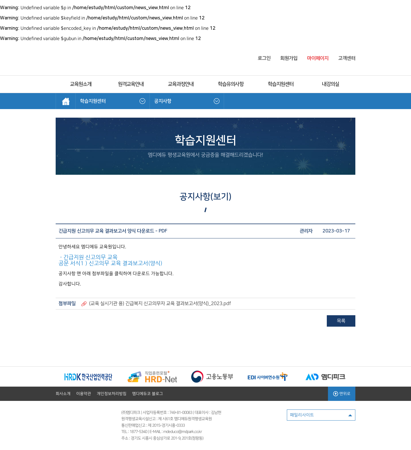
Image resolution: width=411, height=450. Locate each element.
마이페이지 (318, 58)
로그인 (264, 58)
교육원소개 (80, 84)
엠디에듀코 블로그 (147, 393)
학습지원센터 (280, 84)
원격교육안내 (131, 84)
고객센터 (346, 58)
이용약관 (83, 393)
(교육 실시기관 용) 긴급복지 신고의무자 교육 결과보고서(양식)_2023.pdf (160, 303)
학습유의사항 (230, 84)
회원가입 (288, 58)
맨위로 (341, 393)
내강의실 (330, 84)
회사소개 (63, 393)
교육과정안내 (181, 84)
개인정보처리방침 (111, 393)
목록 (341, 321)
